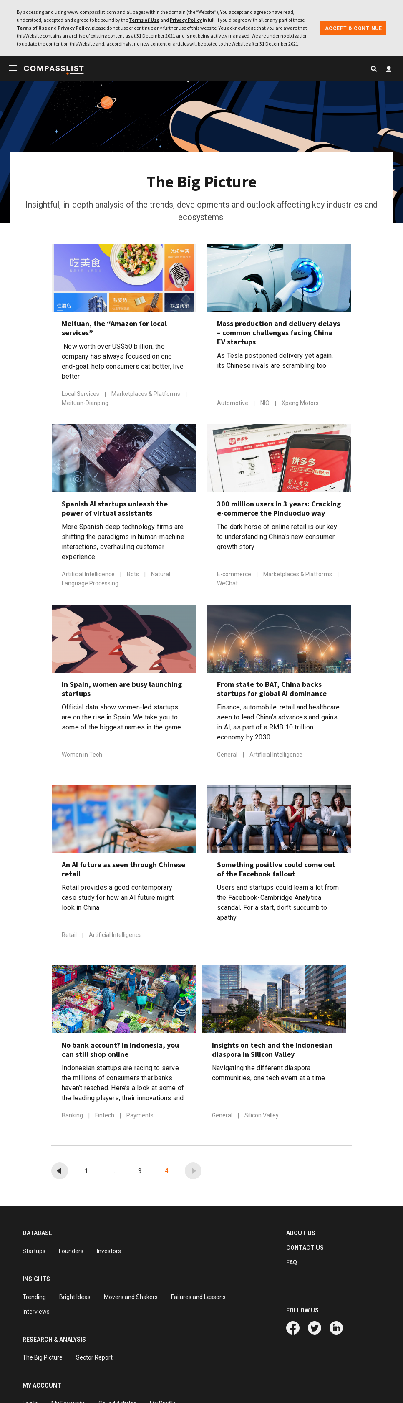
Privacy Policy (186, 20)
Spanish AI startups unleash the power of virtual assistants (115, 510)
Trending (34, 1298)
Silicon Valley (261, 1117)
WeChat (227, 585)
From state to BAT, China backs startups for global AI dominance (272, 690)
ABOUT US (300, 1234)
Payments (140, 1117)
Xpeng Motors (300, 405)
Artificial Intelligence (89, 576)
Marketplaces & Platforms (146, 396)
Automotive (233, 405)
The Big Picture (43, 1359)
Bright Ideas (75, 1298)
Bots (133, 576)
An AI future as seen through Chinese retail (123, 871)
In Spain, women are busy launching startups (122, 690)
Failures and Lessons (198, 1298)
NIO (265, 405)
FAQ (291, 1264)
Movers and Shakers (131, 1298)
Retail (70, 937)
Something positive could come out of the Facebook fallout (276, 871)
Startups (34, 1252)
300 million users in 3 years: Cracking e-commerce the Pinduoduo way (279, 510)
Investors (109, 1252)
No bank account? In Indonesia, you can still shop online (120, 1051)
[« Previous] (59, 1172)
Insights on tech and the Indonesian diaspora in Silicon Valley (272, 1051)
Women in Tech (82, 756)
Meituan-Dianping (85, 404)
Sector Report (94, 1359)
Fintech (105, 1117)
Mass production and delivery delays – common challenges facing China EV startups (278, 334)
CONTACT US (305, 1249)
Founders (71, 1252)
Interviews (36, 1313)
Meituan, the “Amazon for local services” (114, 330)
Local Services (81, 396)
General (228, 756)
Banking (73, 1117)
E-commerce (234, 576)
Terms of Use (144, 20)
